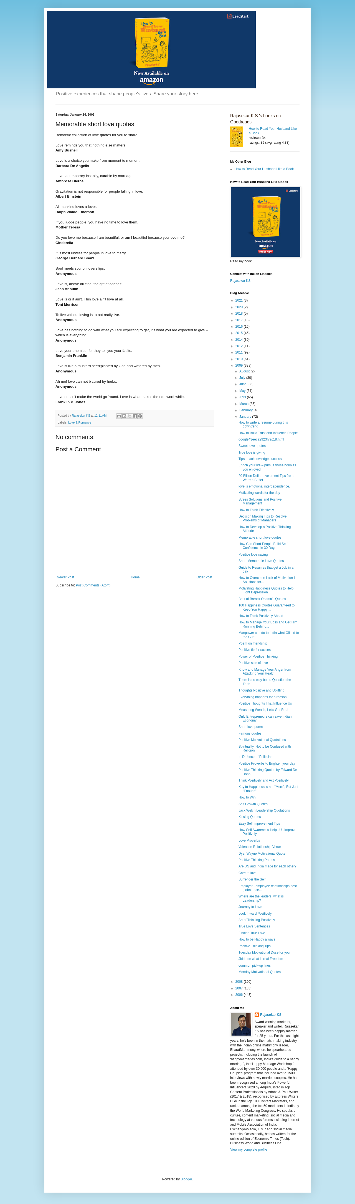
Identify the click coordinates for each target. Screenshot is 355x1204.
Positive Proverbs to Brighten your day (267, 763)
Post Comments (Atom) (93, 585)
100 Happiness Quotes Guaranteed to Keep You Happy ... (267, 607)
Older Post (204, 577)
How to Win (247, 797)
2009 (239, 365)
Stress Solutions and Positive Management (260, 501)
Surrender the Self (252, 879)
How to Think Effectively (256, 510)
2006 (239, 995)
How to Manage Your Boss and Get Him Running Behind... (268, 624)
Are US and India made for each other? (267, 866)
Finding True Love (252, 933)
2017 (239, 320)
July (242, 378)
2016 (239, 327)
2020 (239, 307)
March (244, 404)
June (243, 384)
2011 (239, 352)
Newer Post (65, 577)
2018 (239, 313)
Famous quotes (250, 733)
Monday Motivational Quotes (260, 972)
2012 (239, 346)
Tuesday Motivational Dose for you (264, 952)
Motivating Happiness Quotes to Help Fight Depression (266, 590)
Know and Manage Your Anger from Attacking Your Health (265, 671)
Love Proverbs (249, 840)
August (245, 371)
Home (135, 577)
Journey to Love (250, 907)
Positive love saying (253, 554)
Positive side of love (253, 663)
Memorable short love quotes (260, 537)
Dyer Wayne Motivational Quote (262, 853)
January (245, 417)
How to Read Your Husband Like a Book (264, 169)
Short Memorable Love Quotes (261, 561)
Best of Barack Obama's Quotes (262, 599)
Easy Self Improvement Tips (259, 823)
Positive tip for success (255, 650)
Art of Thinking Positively (257, 920)
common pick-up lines (255, 965)
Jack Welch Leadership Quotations (264, 810)
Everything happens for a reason (262, 697)
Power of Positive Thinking (258, 656)
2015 (239, 333)
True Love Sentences (254, 926)
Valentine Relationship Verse (260, 847)
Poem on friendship (253, 643)
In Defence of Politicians (256, 757)
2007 (239, 988)
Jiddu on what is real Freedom (261, 959)
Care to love (248, 873)
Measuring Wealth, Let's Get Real (263, 710)
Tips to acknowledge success (260, 459)
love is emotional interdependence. (264, 486)
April (243, 397)
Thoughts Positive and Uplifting (261, 690)
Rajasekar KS (240, 281)
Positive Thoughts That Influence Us (265, 703)
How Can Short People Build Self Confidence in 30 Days (263, 546)
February (246, 410)
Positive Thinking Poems (257, 860)
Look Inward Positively (255, 914)
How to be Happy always (257, 939)
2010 (239, 359)
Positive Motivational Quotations (262, 740)
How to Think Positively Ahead (261, 616)
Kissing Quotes (250, 817)
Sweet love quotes (252, 446)
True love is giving (252, 452)
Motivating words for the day (259, 493)
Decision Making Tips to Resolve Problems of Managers (262, 518)
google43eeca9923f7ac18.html (261, 439)
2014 (239, 340)
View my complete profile (248, 1149)
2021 (239, 300)
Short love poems (251, 727)
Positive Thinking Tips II (256, 946)
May (243, 391)
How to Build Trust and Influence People (268, 433)
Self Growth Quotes (253, 804)
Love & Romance (79, 422)
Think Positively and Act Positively (264, 780)
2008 (239, 982)
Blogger (186, 1179)
